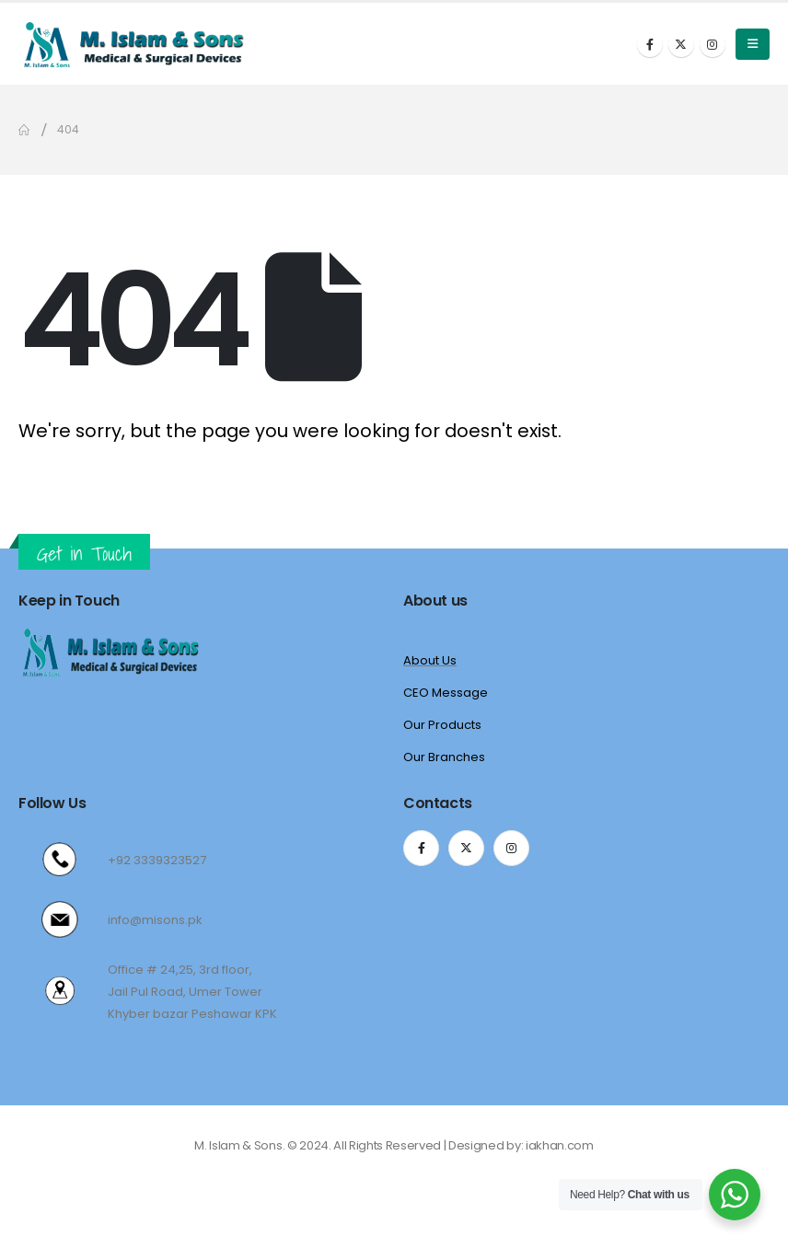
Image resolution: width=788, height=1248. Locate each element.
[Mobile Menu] (753, 44)
